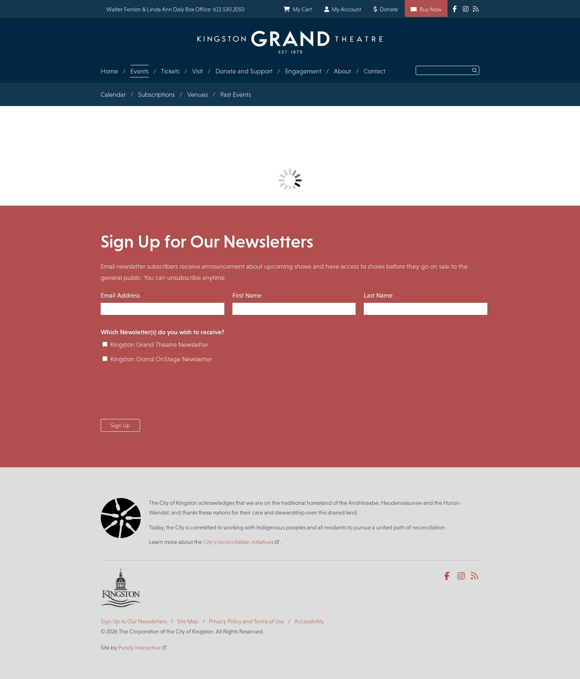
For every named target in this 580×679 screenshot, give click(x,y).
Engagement (303, 71)
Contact (374, 71)
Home (109, 71)
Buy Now (431, 9)
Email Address (120, 295)
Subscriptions (156, 94)
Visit (197, 71)
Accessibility (309, 621)
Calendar (113, 94)
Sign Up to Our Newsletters (134, 621)
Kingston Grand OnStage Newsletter (161, 359)
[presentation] (162, 393)
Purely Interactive (143, 647)
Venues (197, 94)
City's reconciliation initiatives (241, 542)
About (342, 71)
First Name (247, 295)
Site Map (188, 621)
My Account (346, 9)
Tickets (170, 71)
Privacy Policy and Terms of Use (246, 621)
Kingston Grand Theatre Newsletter (159, 344)
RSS (475, 576)
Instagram (462, 576)
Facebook (448, 576)
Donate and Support (244, 71)
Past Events (235, 94)
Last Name (378, 295)
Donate (389, 9)
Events (139, 71)
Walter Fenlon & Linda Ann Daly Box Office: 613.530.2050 (175, 9)
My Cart (302, 9)
